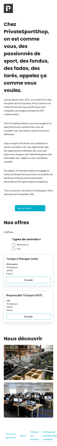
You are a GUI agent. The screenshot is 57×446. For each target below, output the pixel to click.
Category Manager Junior (22, 258)
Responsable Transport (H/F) (24, 295)
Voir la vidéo (24, 208)
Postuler (28, 279)
